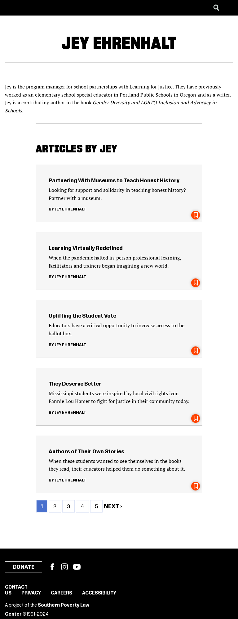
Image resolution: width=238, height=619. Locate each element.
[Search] (216, 8)
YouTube (77, 566)
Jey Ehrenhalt (70, 209)
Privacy (31, 593)
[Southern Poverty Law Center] (10, 7)
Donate (23, 567)
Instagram (64, 566)
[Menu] (229, 8)
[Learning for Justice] (36, 7)
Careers (61, 593)
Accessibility (99, 593)
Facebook (52, 566)
